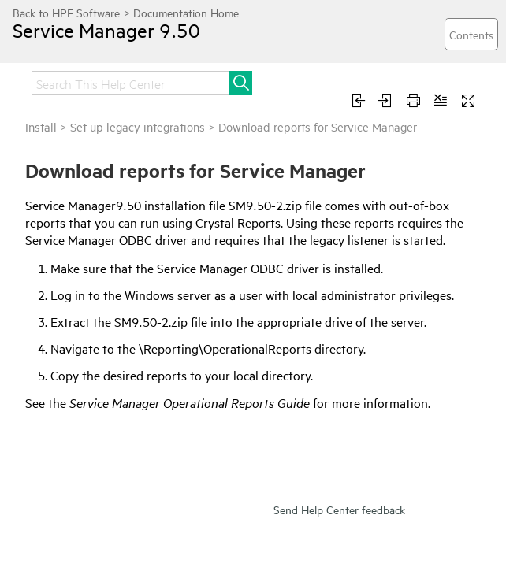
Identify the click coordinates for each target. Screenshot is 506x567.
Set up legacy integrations (137, 126)
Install (41, 126)
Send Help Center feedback (339, 509)
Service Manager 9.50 (106, 30)
